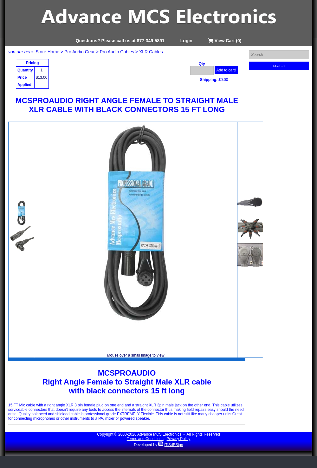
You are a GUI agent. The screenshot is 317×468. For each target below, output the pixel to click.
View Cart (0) (224, 40)
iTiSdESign (174, 445)
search (279, 66)
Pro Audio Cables (117, 51)
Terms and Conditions (145, 439)
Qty (202, 64)
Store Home (47, 51)
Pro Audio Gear (79, 51)
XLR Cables (151, 51)
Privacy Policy (179, 439)
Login (186, 40)
